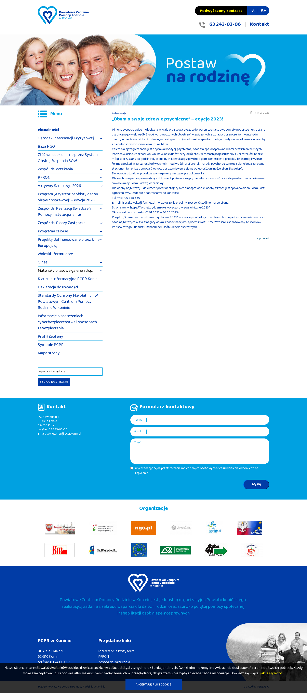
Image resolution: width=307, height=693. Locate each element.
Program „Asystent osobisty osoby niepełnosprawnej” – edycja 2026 (68, 197)
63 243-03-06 (225, 24)
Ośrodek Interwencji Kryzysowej (66, 138)
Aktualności (48, 130)
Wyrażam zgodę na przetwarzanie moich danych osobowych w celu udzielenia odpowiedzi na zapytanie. (196, 471)
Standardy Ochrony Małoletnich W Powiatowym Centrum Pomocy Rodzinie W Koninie (68, 301)
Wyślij (256, 484)
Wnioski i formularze (55, 254)
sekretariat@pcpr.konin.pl (63, 433)
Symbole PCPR (51, 345)
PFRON (44, 177)
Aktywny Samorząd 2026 (59, 186)
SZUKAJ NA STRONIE (54, 381)
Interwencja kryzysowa (116, 651)
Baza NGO (46, 146)
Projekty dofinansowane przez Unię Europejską (68, 242)
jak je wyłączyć (272, 673)
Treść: (137, 443)
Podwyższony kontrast (221, 11)
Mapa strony (49, 353)
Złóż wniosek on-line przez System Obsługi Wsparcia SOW (68, 158)
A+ (263, 11)
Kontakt (259, 24)
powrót (264, 238)
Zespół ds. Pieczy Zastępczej (62, 223)
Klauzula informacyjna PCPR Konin (68, 279)
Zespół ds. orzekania (55, 169)
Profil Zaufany (50, 336)
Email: (137, 432)
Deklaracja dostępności (58, 287)
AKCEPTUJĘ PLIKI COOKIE (154, 684)
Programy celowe (53, 231)
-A (252, 11)
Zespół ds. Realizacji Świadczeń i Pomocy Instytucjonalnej (65, 211)
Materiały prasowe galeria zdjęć (65, 271)
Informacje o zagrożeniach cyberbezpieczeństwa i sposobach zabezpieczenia (67, 322)
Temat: (138, 420)
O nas (43, 262)
